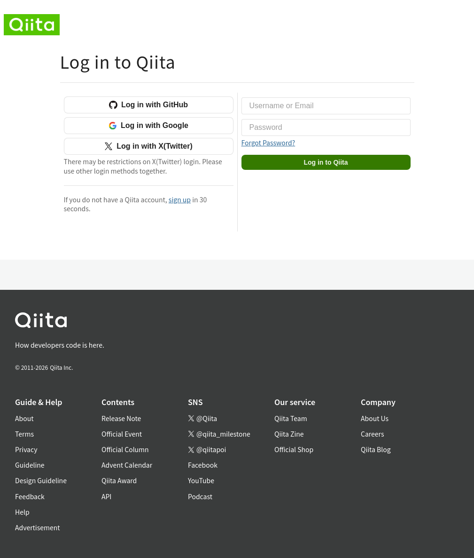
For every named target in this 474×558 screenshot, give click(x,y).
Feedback (30, 496)
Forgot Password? (268, 142)
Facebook (203, 465)
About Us (375, 418)
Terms (24, 433)
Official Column (125, 449)
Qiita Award (119, 480)
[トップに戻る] (225, 322)
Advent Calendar (126, 465)
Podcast (200, 496)
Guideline (30, 465)
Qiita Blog (376, 449)
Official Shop (293, 449)
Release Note (121, 418)
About (24, 418)
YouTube (201, 480)
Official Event (121, 433)
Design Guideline (41, 480)
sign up (180, 199)
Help (22, 512)
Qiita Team (290, 418)
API (106, 496)
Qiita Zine (289, 433)
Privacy (26, 449)
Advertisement (37, 527)
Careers (372, 433)
